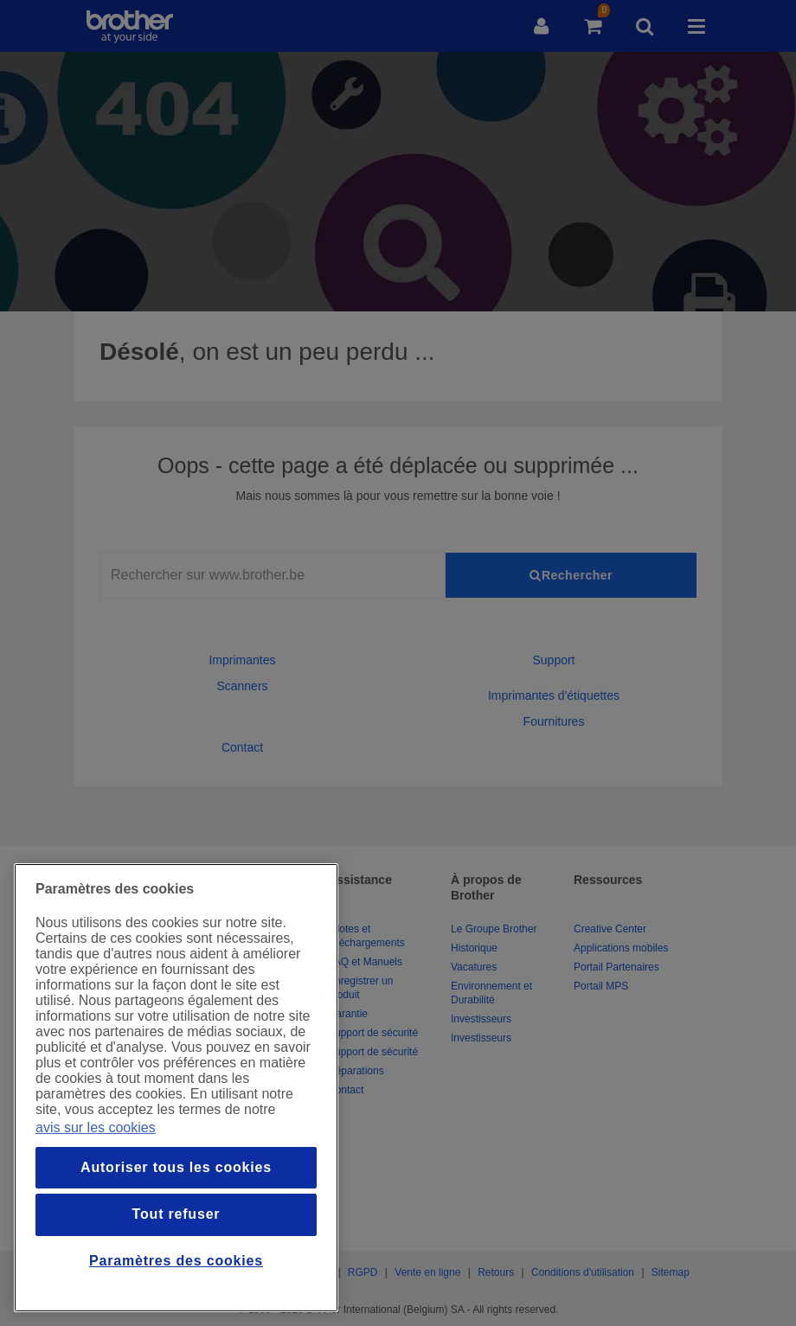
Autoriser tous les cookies (176, 1167)
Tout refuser (176, 1214)
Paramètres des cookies (176, 1260)
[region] (176, 1087)
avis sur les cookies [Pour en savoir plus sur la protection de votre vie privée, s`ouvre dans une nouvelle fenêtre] (95, 1127)
